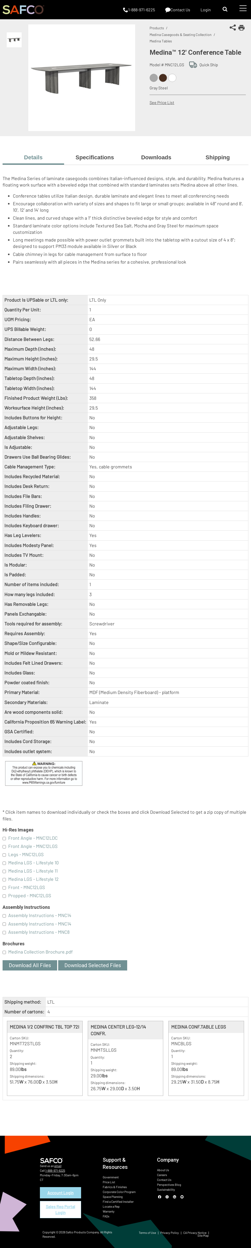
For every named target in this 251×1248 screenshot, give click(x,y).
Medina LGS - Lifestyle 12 (33, 879)
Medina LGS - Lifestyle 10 (33, 862)
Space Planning (113, 1196)
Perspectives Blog (169, 1184)
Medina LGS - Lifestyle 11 (33, 871)
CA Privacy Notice (194, 1232)
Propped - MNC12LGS (29, 895)
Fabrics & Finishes (115, 1187)
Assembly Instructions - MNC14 (39, 915)
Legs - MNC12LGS (26, 854)
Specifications (95, 157)
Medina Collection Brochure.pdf (40, 952)
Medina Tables (161, 41)
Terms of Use (147, 1232)
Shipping (218, 157)
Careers (162, 1175)
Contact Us (164, 1179)
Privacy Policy (169, 1232)
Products (157, 28)
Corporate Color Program (119, 1192)
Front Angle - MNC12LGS (33, 846)
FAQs (106, 1216)
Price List (109, 1182)
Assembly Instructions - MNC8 (39, 932)
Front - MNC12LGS (26, 887)
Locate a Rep (111, 1206)
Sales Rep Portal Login (60, 1209)
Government (111, 1177)
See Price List (162, 102)
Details (33, 157)
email (58, 1166)
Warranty (109, 1211)
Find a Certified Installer (118, 1201)
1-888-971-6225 (55, 1170)
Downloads (156, 157)
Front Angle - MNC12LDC (33, 838)
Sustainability (166, 1189)
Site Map (203, 1235)
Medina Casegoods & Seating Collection (181, 34)
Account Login (60, 1192)
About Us (163, 1170)
